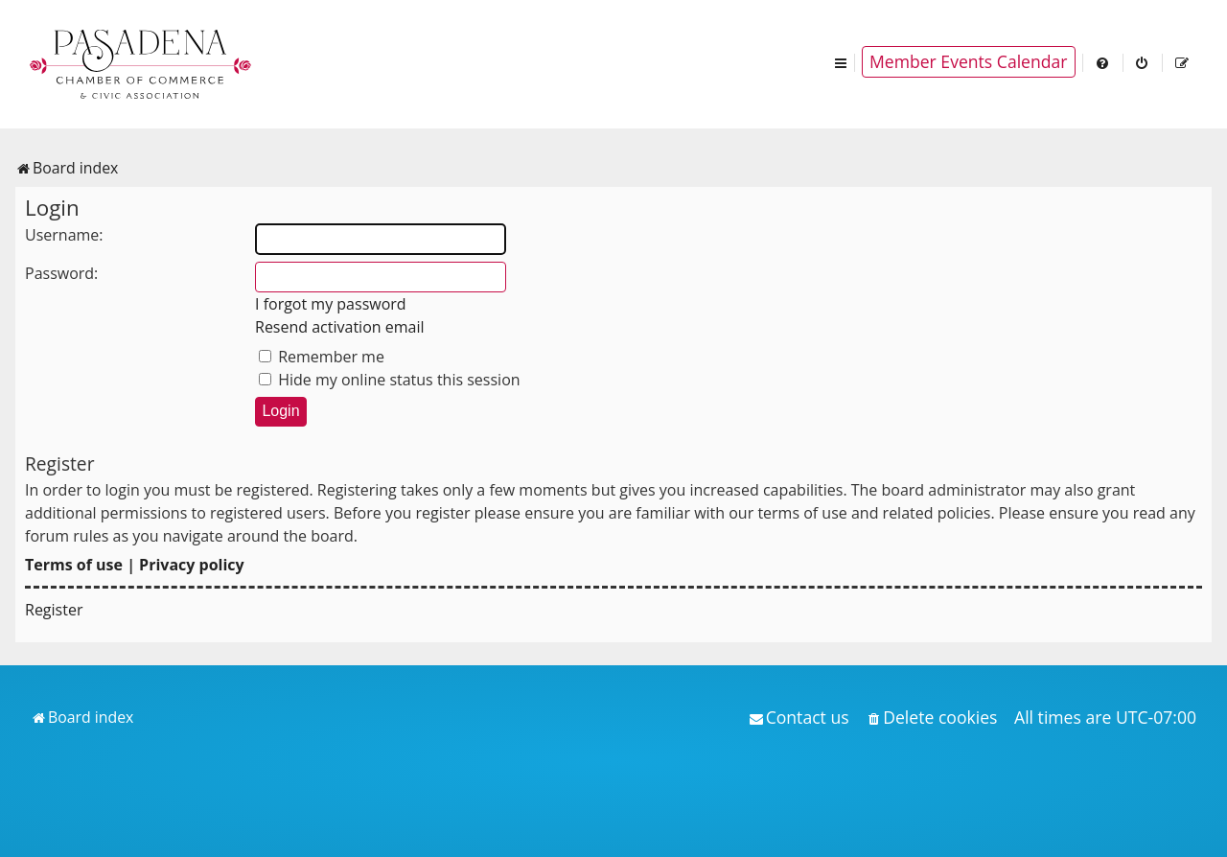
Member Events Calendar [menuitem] (968, 61)
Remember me (321, 356)
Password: (61, 273)
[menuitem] (1103, 62)
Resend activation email (340, 326)
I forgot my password (330, 303)
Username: (64, 234)
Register (53, 609)
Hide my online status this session (390, 379)
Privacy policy (191, 564)
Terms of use (74, 564)
